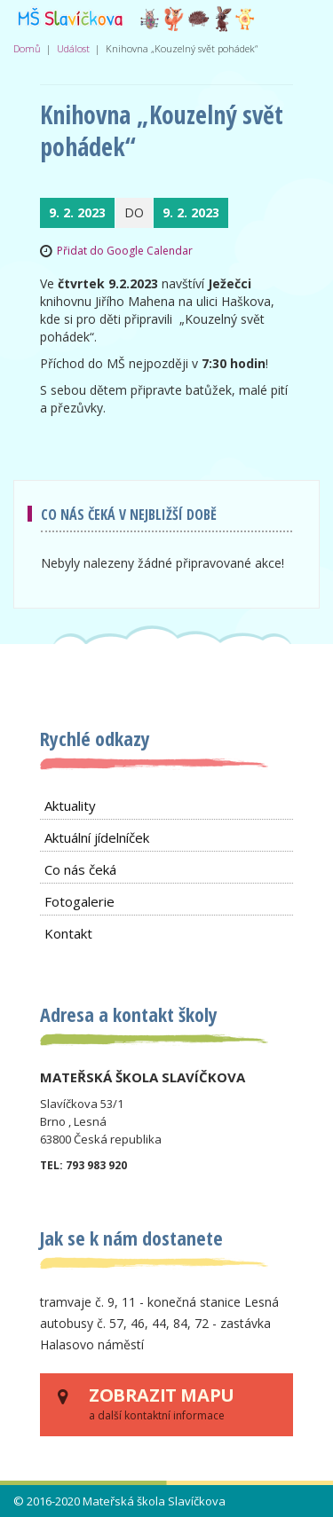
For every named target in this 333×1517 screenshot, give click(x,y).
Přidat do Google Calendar (125, 250)
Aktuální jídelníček (96, 837)
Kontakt (68, 933)
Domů (27, 48)
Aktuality (70, 805)
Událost (73, 48)
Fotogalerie (79, 901)
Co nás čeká (80, 869)
